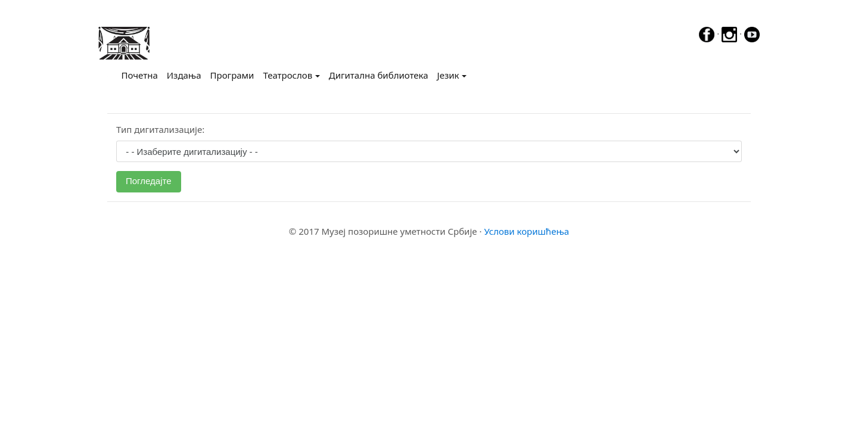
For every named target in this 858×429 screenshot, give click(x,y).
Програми (232, 75)
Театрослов (287, 75)
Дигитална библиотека (378, 75)
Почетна (142, 74)
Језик (448, 75)
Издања (184, 75)
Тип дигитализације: (160, 129)
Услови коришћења (526, 231)
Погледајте (149, 181)
